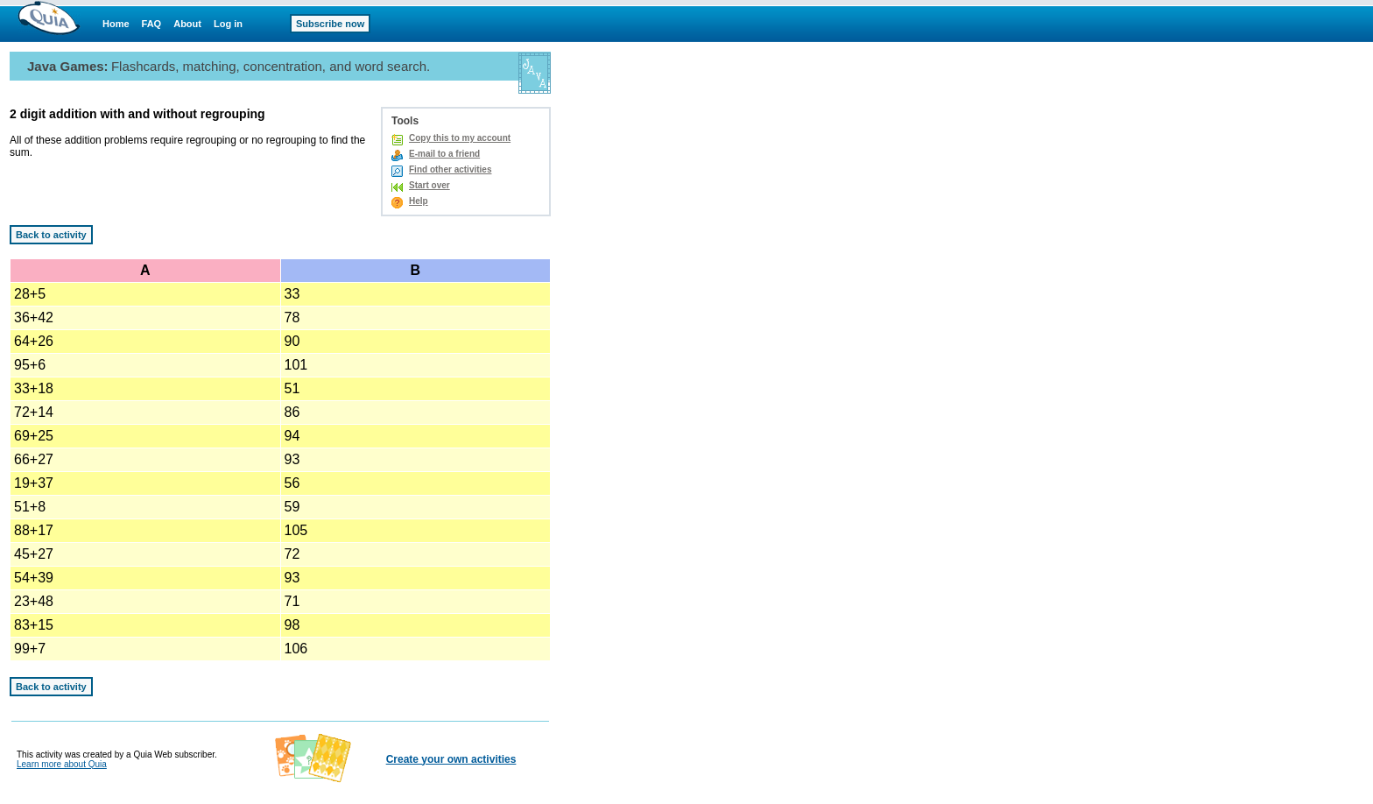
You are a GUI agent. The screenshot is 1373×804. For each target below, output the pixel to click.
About (187, 23)
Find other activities (450, 169)
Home (116, 23)
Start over (429, 185)
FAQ (152, 23)
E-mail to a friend (444, 154)
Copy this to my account (459, 138)
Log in (228, 23)
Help (418, 201)
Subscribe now (330, 23)
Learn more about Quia (62, 764)
